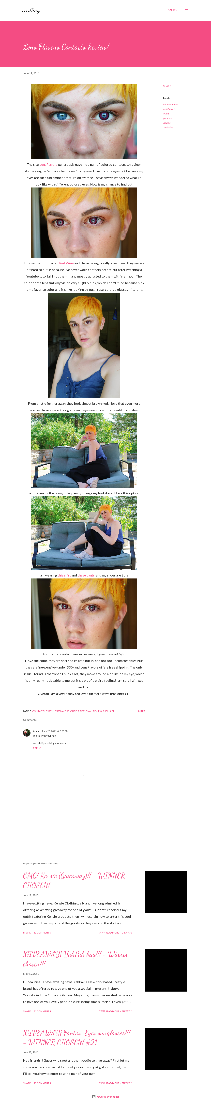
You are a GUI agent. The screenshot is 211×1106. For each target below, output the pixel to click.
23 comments (42, 1083)
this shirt (64, 575)
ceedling (31, 10)
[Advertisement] (79, 821)
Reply (37, 748)
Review (167, 122)
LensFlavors (48, 164)
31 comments (42, 1011)
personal (167, 118)
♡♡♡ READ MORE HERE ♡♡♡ (116, 932)
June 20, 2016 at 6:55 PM (55, 731)
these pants (86, 575)
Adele (36, 731)
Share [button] (167, 86)
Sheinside (168, 127)
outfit (166, 113)
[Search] (172, 10)
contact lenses (170, 104)
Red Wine (66, 263)
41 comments (42, 932)
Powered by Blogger (105, 1096)
